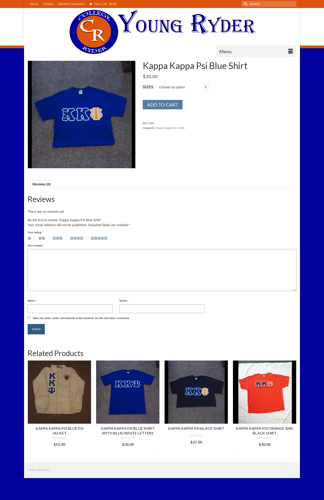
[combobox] (183, 86)
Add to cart (162, 104)
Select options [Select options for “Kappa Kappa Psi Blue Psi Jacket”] (59, 451)
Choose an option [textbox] (172, 87)
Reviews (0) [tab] (42, 184)
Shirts (181, 128)
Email (124, 300)
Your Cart (102, 4)
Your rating (35, 232)
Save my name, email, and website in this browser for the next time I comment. (81, 318)
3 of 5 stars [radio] (59, 238)
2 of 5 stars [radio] (43, 238)
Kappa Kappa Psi (167, 128)
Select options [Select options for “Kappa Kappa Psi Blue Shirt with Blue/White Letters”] (127, 451)
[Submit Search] (245, 4)
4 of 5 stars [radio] (78, 238)
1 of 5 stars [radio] (31, 238)
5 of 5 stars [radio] (101, 238)
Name (32, 300)
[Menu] (256, 51)
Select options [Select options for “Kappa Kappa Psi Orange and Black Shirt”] (264, 451)
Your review (36, 245)
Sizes (148, 87)
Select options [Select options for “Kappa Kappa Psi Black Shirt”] (196, 449)
